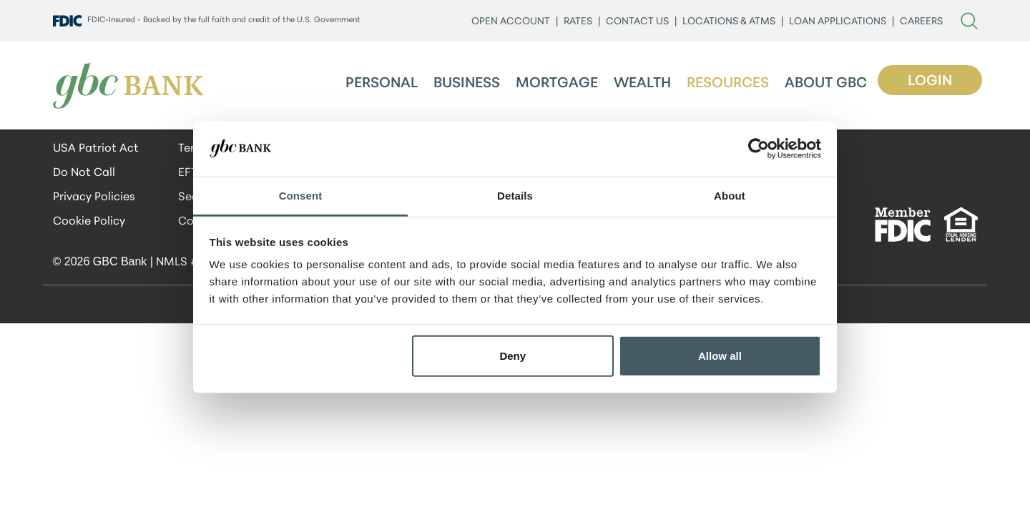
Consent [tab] (301, 196)
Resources (728, 84)
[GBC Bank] (128, 85)
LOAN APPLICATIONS (837, 21)
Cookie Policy (89, 221)
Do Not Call (84, 173)
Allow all (720, 356)
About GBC (826, 84)
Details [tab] (515, 196)
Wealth (642, 84)
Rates (578, 21)
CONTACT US (637, 21)
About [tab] (729, 196)
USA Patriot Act (96, 148)
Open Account (510, 21)
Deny (512, 356)
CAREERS (921, 21)
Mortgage (557, 84)
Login (930, 81)
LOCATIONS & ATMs (728, 21)
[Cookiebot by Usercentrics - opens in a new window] (758, 149)
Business (466, 84)
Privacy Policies (94, 197)
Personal (381, 84)
